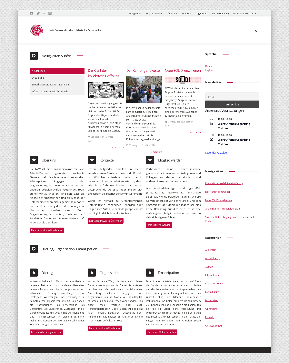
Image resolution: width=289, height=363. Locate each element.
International (212, 275)
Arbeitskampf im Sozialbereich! (222, 208)
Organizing (201, 13)
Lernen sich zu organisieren (46, 332)
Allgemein (210, 249)
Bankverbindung (220, 13)
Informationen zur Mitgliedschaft (50, 91)
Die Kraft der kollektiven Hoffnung (224, 183)
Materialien (211, 300)
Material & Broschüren (245, 13)
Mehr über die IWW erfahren (47, 230)
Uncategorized (213, 325)
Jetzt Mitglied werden (159, 225)
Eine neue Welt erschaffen (161, 332)
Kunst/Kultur (212, 292)
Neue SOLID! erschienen (183, 70)
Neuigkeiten (135, 13)
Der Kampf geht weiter (143, 70)
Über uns (172, 13)
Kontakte (186, 13)
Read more (118, 147)
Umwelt (209, 317)
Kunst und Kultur (214, 283)
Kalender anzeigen (216, 152)
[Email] (232, 97)
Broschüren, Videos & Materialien (50, 84)
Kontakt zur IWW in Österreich (105, 220)
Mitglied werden (154, 13)
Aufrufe (209, 266)
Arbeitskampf (212, 258)
